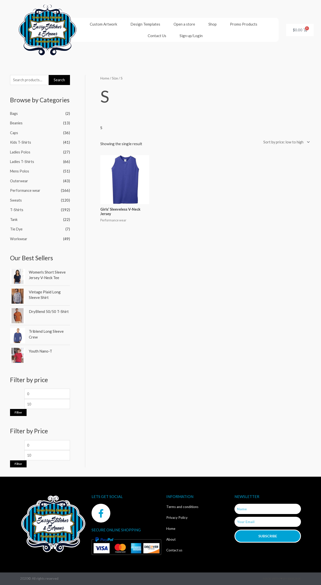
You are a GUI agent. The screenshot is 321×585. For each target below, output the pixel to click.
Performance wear (25, 189)
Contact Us (157, 35)
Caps (14, 132)
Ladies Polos (20, 151)
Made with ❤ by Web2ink (282, 578)
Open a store (184, 24)
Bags (14, 114)
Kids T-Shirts (21, 142)
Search (59, 80)
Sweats (16, 199)
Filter (18, 411)
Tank (14, 218)
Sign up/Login (191, 35)
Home (104, 78)
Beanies (16, 123)
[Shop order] (285, 142)
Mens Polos (20, 170)
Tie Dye (16, 227)
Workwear (19, 237)
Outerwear (19, 180)
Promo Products (243, 24)
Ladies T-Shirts (22, 161)
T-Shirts (17, 208)
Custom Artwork (103, 24)
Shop (212, 24)
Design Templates (145, 24)
